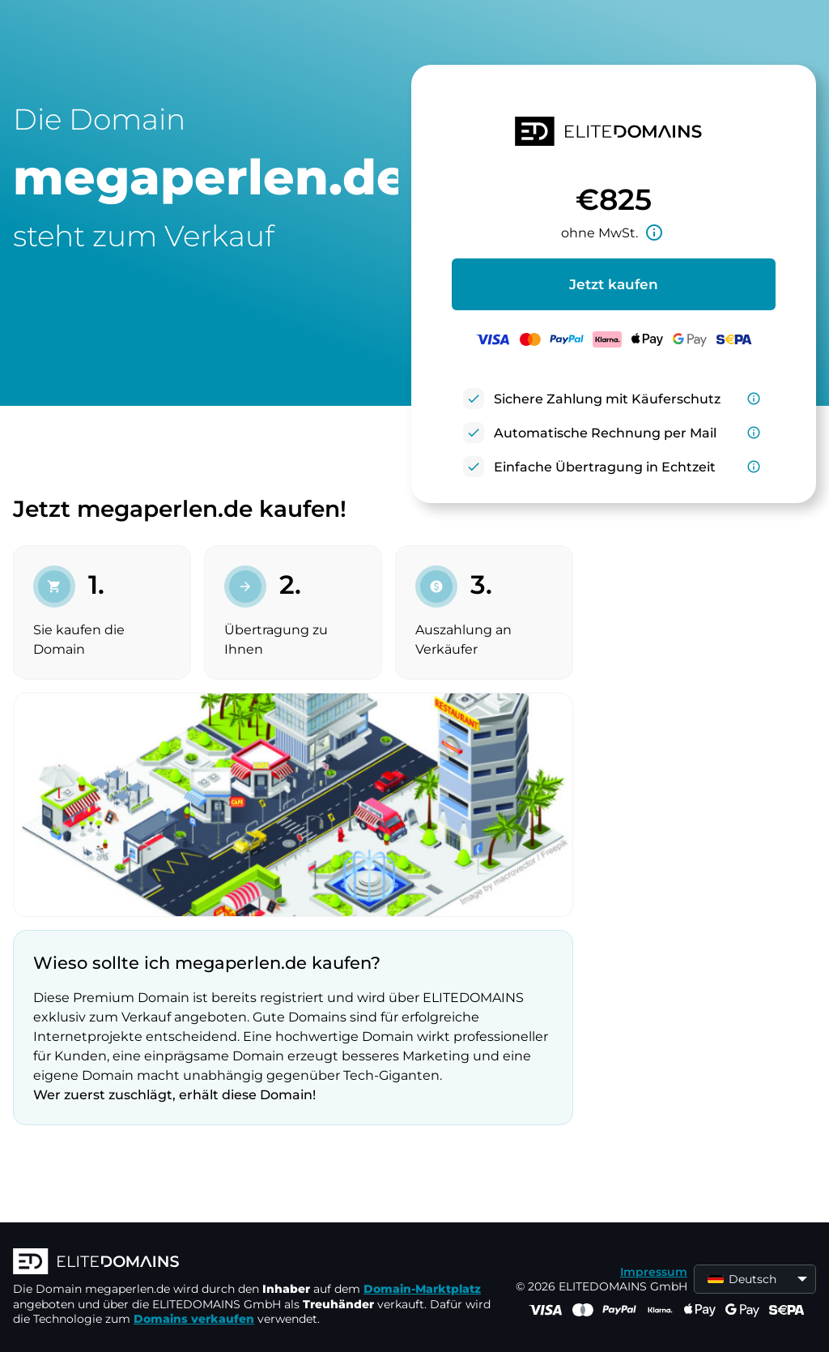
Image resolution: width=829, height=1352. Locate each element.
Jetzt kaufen (613, 284)
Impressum (653, 1272)
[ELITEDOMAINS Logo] (256, 1262)
